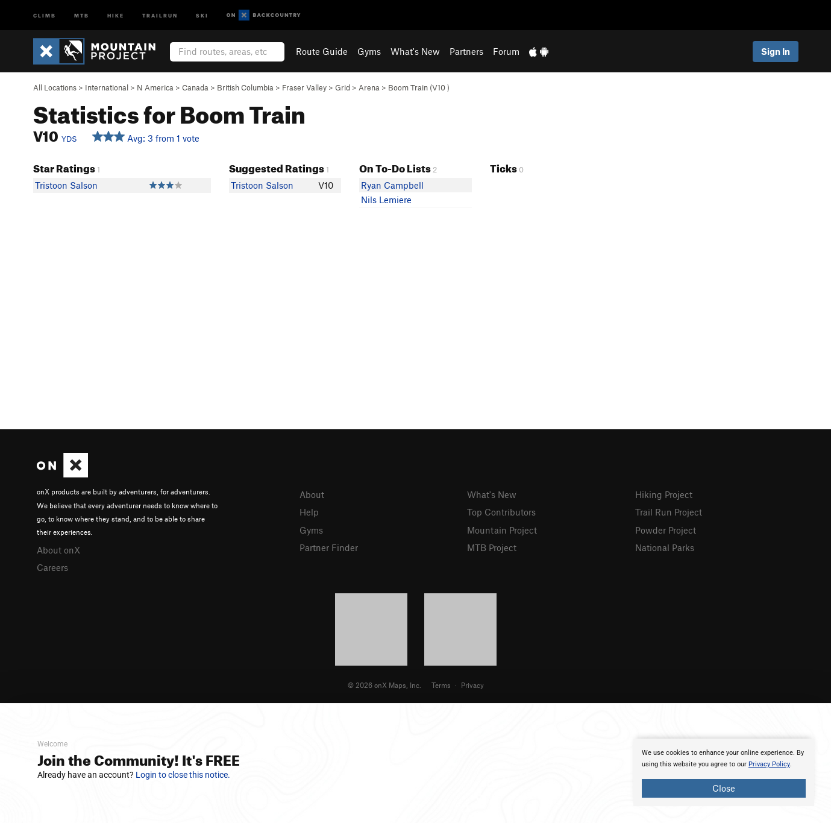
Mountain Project (502, 530)
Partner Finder (328, 547)
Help (309, 511)
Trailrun (160, 15)
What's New (415, 51)
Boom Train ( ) (419, 87)
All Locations (55, 87)
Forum (506, 51)
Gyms (369, 51)
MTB (81, 15)
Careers (52, 567)
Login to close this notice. (183, 775)
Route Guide (322, 51)
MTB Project (491, 547)
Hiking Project (663, 494)
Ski (202, 15)
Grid (342, 87)
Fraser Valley (304, 87)
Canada (195, 87)
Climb (44, 15)
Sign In (775, 51)
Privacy (472, 685)
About (311, 494)
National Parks (664, 547)
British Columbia (245, 87)
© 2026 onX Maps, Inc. (384, 685)
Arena (369, 87)
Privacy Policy (769, 764)
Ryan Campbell (392, 185)
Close (723, 788)
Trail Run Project (668, 511)
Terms (441, 685)
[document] (724, 772)
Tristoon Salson (66, 185)
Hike (115, 15)
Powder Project (665, 530)
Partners (466, 51)
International (106, 87)
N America (155, 87)
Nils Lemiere (386, 199)
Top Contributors (501, 511)
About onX (58, 549)
